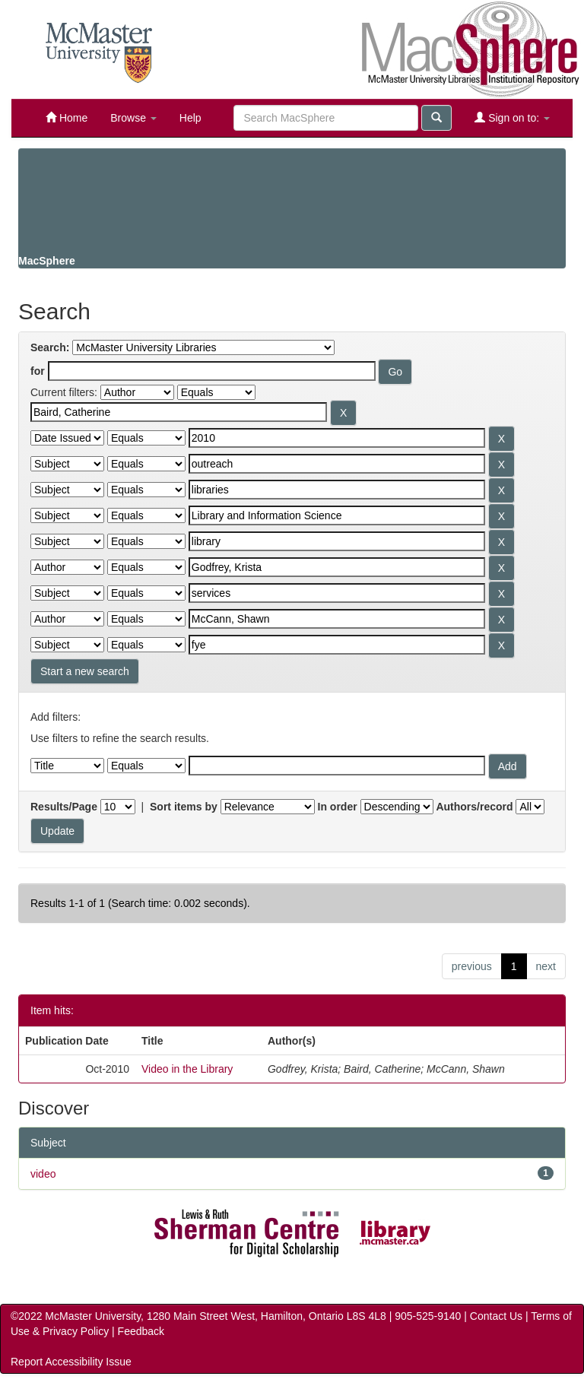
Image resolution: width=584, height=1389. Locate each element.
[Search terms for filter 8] (337, 593)
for (37, 371)
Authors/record (474, 807)
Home (66, 117)
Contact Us (496, 1316)
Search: (49, 347)
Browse (133, 118)
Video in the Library (187, 1069)
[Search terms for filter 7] (337, 567)
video (43, 1174)
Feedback (141, 1331)
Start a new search (84, 671)
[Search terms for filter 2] (337, 438)
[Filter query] (337, 765)
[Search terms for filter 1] (178, 412)
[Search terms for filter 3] (337, 464)
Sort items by (183, 807)
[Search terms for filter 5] (337, 515)
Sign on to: (512, 117)
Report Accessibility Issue (71, 1362)
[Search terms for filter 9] (337, 619)
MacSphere (46, 261)
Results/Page (63, 807)
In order (337, 807)
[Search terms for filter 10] (337, 645)
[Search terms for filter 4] (337, 489)
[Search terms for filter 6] (337, 541)
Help (190, 118)
